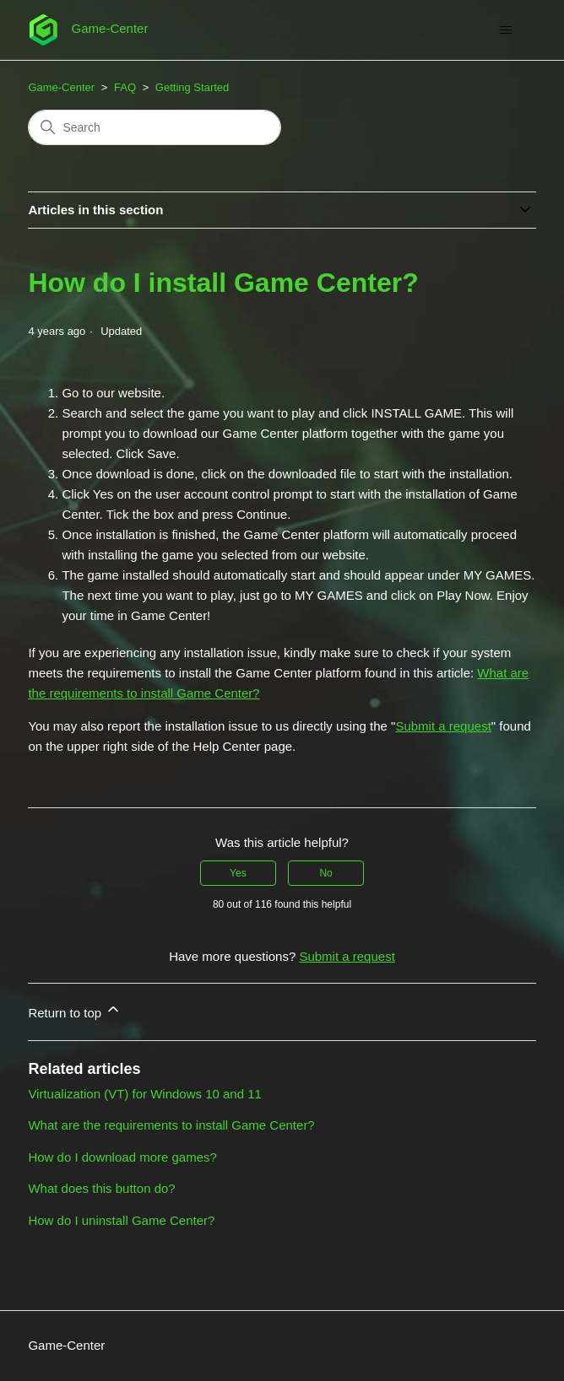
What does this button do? (101, 1188)
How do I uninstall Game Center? (121, 1220)
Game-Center (61, 87)
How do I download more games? (122, 1157)
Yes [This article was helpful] (238, 873)
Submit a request (443, 726)
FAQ (125, 87)
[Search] (154, 127)
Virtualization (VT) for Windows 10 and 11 (145, 1094)
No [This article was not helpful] (325, 873)
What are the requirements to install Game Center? (171, 1125)
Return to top (75, 1010)
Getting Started (192, 87)
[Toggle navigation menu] (506, 30)
